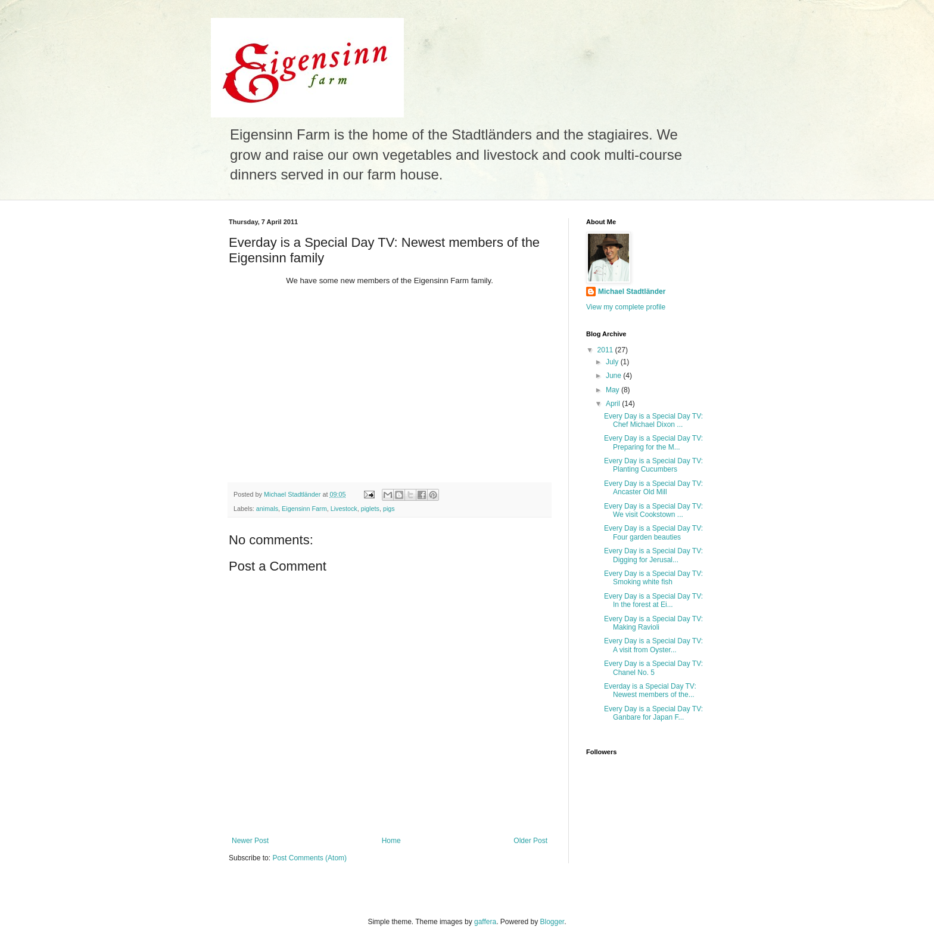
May (613, 390)
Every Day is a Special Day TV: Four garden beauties (653, 532)
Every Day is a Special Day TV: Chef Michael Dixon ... (653, 420)
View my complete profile (625, 307)
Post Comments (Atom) (309, 858)
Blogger (552, 922)
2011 (606, 350)
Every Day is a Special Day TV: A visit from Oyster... (653, 645)
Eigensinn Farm (304, 508)
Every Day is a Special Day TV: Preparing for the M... (653, 442)
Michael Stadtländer (631, 291)
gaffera (485, 922)
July (613, 362)
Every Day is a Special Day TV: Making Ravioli (653, 623)
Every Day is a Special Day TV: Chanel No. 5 (653, 667)
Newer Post (250, 840)
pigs (389, 508)
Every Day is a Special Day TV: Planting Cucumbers (653, 465)
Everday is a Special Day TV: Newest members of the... (650, 690)
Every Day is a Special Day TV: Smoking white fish (653, 577)
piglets (370, 508)
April (614, 403)
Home (391, 840)
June (614, 375)
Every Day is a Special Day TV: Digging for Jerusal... (653, 555)
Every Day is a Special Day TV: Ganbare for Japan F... (653, 713)
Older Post (530, 840)
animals (267, 508)
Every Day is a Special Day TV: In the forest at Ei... (653, 600)
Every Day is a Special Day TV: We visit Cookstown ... (653, 510)
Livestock (344, 508)
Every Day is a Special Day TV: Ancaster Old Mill (653, 487)
